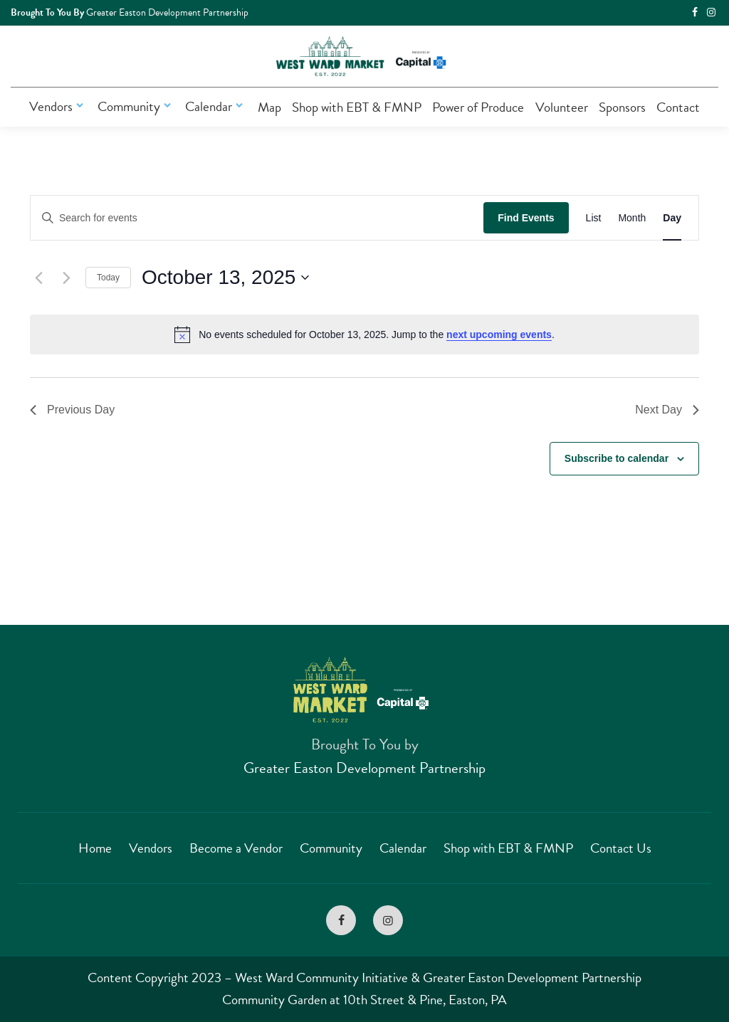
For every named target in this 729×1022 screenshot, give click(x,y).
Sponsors (622, 107)
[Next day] (66, 277)
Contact (678, 107)
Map (269, 107)
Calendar (215, 106)
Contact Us (620, 848)
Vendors (58, 106)
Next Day (667, 410)
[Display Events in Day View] (672, 218)
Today (108, 278)
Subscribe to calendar (616, 458)
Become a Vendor (236, 848)
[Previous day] (38, 277)
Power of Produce (478, 107)
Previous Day (72, 410)
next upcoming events (499, 334)
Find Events (526, 217)
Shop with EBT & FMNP (356, 107)
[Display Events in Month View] (632, 218)
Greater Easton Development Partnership (364, 768)
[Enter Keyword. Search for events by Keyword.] (257, 218)
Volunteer (561, 107)
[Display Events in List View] (594, 218)
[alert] (364, 334)
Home (95, 848)
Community (136, 106)
